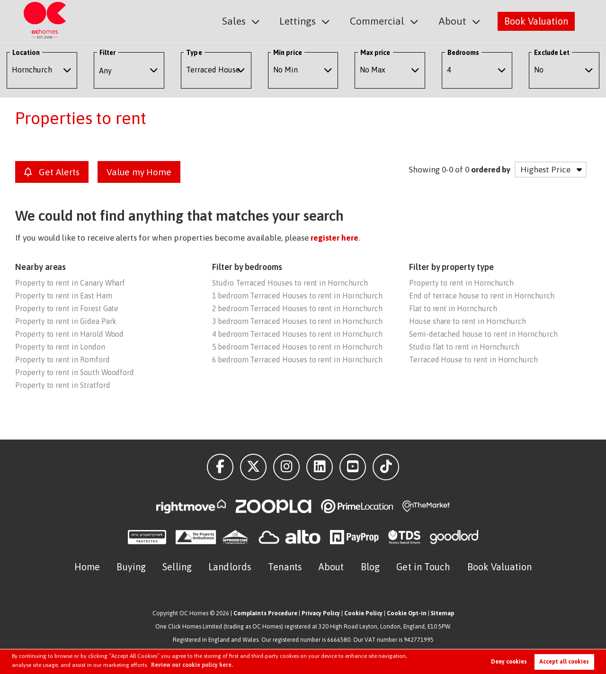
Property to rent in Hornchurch (461, 283)
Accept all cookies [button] (564, 661)
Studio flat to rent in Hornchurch (464, 346)
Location (26, 52)
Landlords (229, 566)
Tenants (285, 566)
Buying (131, 566)
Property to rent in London (60, 346)
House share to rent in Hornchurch (467, 321)
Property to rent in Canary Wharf (70, 283)
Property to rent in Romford (62, 359)
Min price (287, 52)
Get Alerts (52, 172)
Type (194, 52)
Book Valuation (536, 20)
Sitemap (442, 613)
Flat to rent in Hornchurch (453, 308)
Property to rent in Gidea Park (65, 321)
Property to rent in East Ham (63, 295)
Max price (375, 52)
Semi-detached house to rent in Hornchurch (483, 334)
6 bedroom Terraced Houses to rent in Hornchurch (297, 359)
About (453, 20)
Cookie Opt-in (407, 613)
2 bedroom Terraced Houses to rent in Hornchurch (297, 308)
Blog (370, 566)
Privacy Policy (321, 613)
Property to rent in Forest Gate (66, 308)
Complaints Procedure (265, 613)
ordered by (490, 169)
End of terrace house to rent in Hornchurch (481, 295)
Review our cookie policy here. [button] (192, 665)
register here (334, 238)
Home (87, 566)
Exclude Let (552, 52)
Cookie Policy (363, 613)
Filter (107, 52)
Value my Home (139, 172)
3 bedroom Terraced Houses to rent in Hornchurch (297, 321)
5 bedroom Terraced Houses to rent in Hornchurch (297, 346)
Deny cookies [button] (509, 661)
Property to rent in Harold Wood (69, 334)
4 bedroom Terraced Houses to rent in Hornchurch (297, 334)
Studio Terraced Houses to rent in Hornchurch (290, 283)
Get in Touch (423, 566)
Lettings (304, 20)
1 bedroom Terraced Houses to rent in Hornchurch (297, 295)
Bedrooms (463, 52)
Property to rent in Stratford (62, 385)
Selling (177, 566)
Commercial (381, 20)
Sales (243, 20)
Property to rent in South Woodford (74, 372)
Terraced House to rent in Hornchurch (473, 359)
